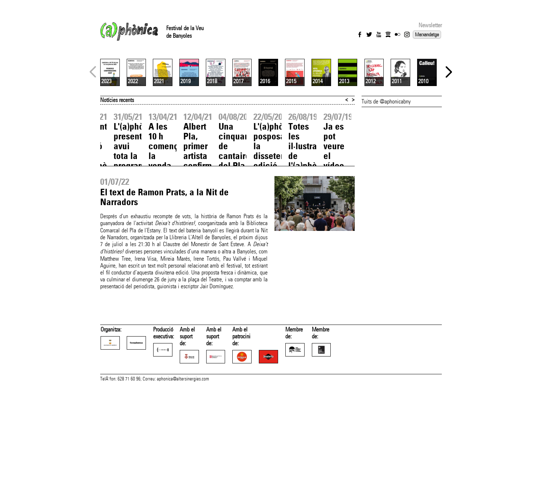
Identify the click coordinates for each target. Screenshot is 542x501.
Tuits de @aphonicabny (386, 187)
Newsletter (430, 25)
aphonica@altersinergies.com (183, 493)
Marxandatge (427, 34)
